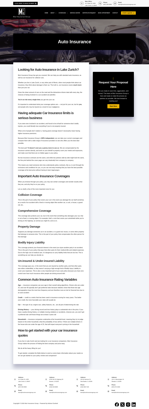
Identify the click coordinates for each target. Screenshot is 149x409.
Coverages (63, 13)
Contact (115, 13)
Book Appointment (104, 13)
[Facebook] (117, 404)
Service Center (75, 13)
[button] (113, 106)
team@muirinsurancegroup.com (127, 4)
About (53, 13)
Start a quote (128, 13)
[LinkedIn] (134, 404)
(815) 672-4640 (116, 387)
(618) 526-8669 (53, 387)
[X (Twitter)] (122, 404)
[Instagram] (128, 404)
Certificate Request (89, 13)
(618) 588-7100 (84, 387)
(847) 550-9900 (107, 4)
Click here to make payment (25, 3)
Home (46, 13)
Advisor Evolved (53, 403)
